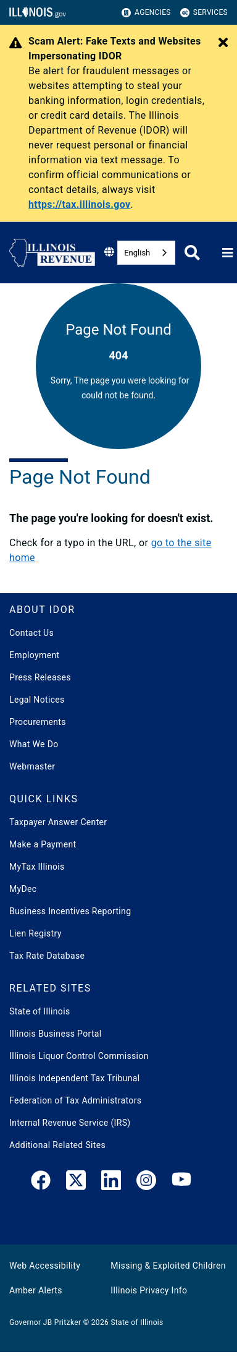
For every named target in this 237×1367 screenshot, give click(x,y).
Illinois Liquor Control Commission (79, 1056)
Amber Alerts (35, 1290)
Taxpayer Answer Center (58, 822)
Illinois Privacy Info (148, 1290)
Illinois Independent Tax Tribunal (74, 1078)
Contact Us (31, 633)
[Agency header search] (192, 252)
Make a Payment (42, 844)
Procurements (37, 722)
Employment (34, 655)
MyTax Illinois (37, 867)
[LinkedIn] (111, 1182)
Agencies (146, 12)
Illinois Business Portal (55, 1034)
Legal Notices (37, 700)
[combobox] (146, 253)
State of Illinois (39, 1011)
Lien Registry (35, 933)
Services (204, 12)
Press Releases (40, 677)
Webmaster (32, 766)
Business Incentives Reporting (70, 911)
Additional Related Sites (57, 1145)
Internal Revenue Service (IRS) (70, 1123)
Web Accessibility (44, 1266)
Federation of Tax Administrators (75, 1100)
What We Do (33, 744)
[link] (41, 1182)
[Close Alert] (223, 43)
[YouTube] (181, 1182)
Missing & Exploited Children (167, 1266)
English (137, 252)
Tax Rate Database (47, 956)
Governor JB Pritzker (45, 1322)
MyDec (23, 889)
